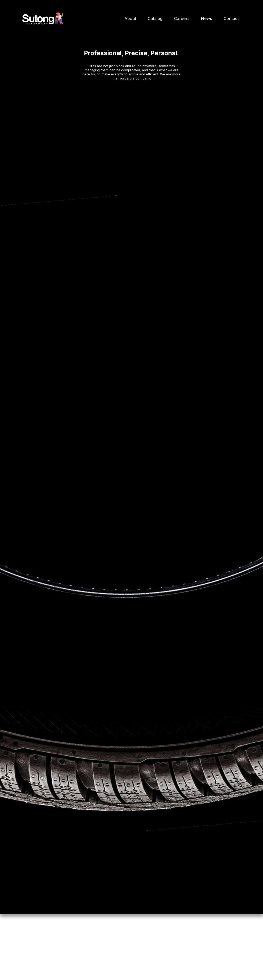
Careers (181, 18)
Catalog (155, 18)
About (130, 18)
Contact (231, 18)
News (206, 18)
